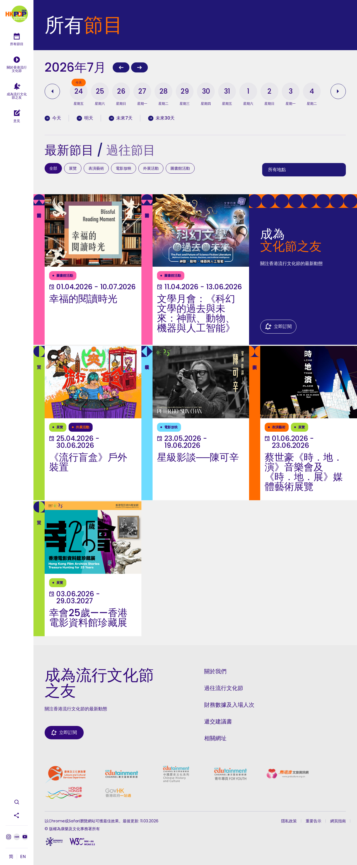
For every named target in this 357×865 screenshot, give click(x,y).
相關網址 (215, 738)
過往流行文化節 (223, 688)
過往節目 (130, 150)
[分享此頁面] (16, 815)
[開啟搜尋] (16, 802)
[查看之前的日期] (53, 91)
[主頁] (17, 14)
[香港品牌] (64, 792)
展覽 (73, 168)
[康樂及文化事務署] (65, 773)
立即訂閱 (283, 326)
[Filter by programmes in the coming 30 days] (165, 118)
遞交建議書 (218, 721)
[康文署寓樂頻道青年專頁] (230, 773)
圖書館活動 (180, 168)
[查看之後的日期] (337, 91)
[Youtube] (25, 837)
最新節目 (69, 150)
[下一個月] (139, 67)
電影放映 (123, 168)
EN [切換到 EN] (23, 856)
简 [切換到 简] (11, 856)
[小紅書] (17, 837)
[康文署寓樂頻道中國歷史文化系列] (176, 773)
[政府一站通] (118, 792)
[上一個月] (121, 67)
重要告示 (313, 821)
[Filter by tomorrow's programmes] (89, 118)
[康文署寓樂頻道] (121, 773)
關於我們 (215, 671)
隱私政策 (289, 821)
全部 (53, 168)
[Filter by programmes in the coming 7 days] (124, 118)
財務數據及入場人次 (229, 705)
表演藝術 (96, 168)
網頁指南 (338, 821)
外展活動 (151, 168)
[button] (78, 91)
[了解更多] (87, 269)
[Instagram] (8, 837)
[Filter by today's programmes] (57, 118)
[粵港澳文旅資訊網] (287, 773)
